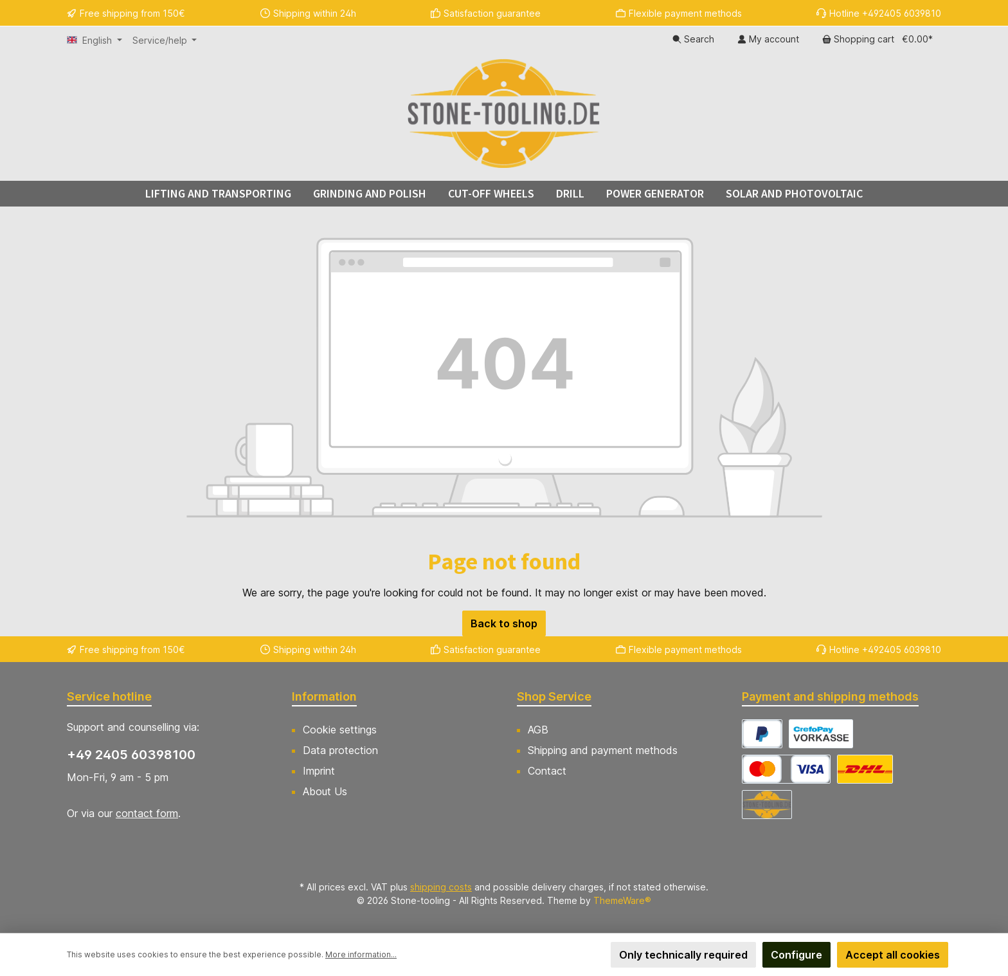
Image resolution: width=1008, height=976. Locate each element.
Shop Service (554, 696)
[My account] (768, 39)
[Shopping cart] (877, 39)
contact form (147, 813)
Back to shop (504, 623)
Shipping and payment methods (603, 750)
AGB (538, 729)
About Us (325, 791)
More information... (361, 954)
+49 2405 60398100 (131, 754)
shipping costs (441, 886)
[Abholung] (767, 804)
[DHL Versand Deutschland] (865, 769)
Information (324, 696)
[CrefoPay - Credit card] (786, 769)
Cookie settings (340, 729)
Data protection (340, 750)
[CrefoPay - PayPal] (762, 733)
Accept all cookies (892, 954)
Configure (796, 954)
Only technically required (683, 954)
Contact (547, 770)
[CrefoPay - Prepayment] (821, 733)
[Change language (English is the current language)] (94, 40)
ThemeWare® (622, 900)
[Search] (693, 39)
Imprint (319, 770)
